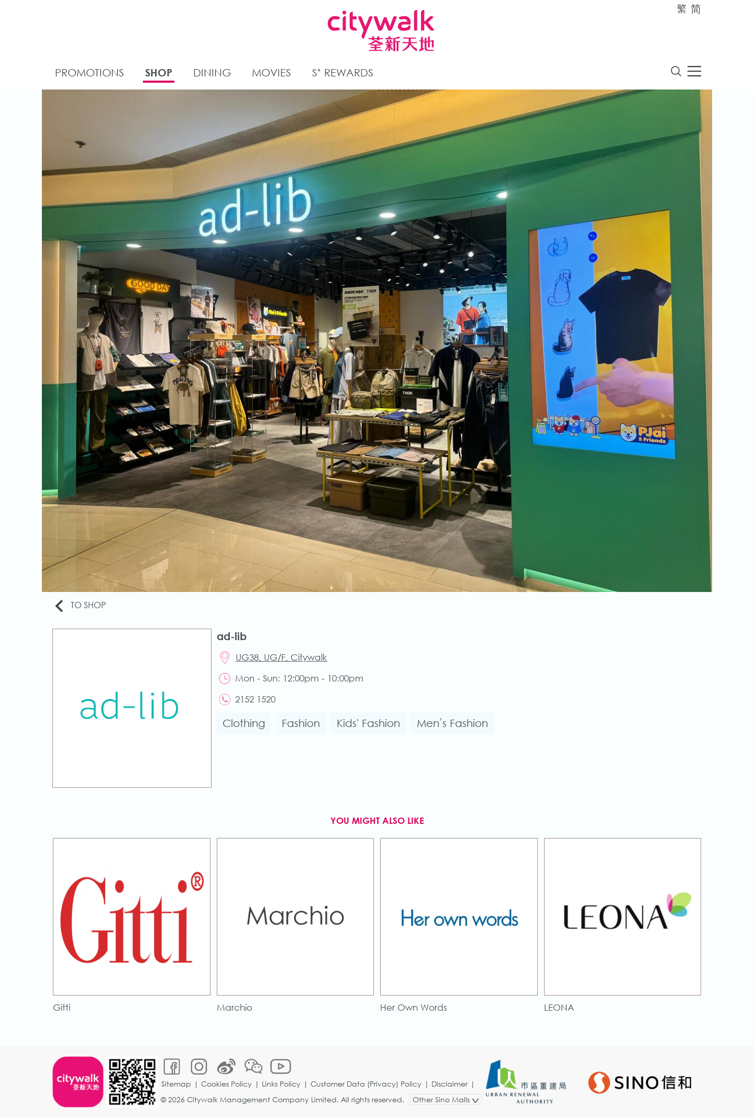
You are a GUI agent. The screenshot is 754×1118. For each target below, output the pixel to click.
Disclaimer (449, 1084)
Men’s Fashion (452, 723)
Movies (271, 72)
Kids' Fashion (368, 723)
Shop (158, 72)
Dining (212, 72)
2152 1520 (255, 699)
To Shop (79, 605)
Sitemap (176, 1084)
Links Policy (281, 1084)
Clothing (244, 723)
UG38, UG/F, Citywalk (281, 657)
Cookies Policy (226, 1084)
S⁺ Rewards (342, 72)
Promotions (89, 72)
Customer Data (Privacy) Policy (366, 1084)
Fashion (301, 723)
